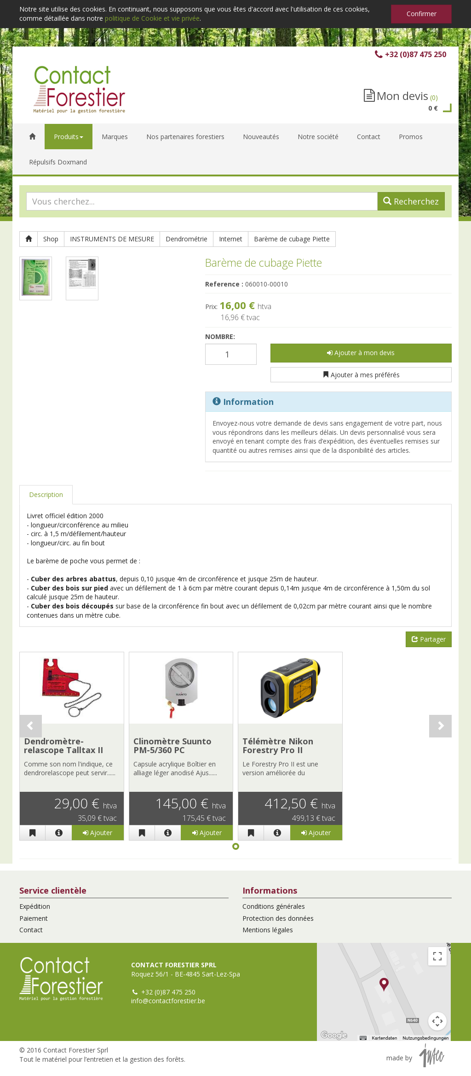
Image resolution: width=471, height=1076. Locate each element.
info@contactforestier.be (168, 1000)
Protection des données (278, 918)
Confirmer (422, 13)
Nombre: (220, 336)
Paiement (33, 918)
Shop (50, 238)
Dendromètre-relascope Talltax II (63, 746)
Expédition (34, 906)
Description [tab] (46, 494)
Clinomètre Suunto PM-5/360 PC (172, 746)
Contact (31, 929)
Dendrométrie (186, 238)
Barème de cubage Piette (292, 238)
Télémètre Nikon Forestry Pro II (277, 746)
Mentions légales (267, 929)
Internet (230, 238)
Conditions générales (273, 906)
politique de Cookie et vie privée (152, 18)
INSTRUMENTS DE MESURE (112, 238)
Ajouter (97, 832)
